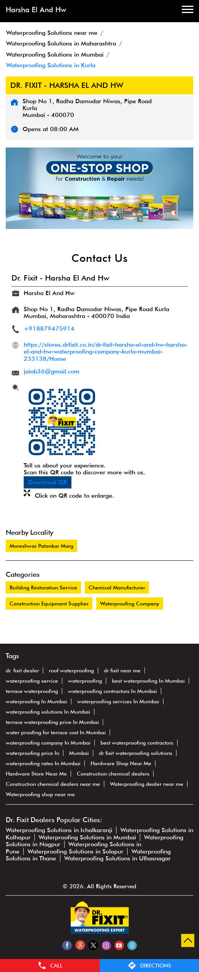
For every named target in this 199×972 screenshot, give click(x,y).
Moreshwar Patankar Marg (41, 546)
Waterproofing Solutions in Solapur (75, 851)
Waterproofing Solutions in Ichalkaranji (59, 830)
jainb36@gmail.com (51, 371)
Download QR (47, 482)
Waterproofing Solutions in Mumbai (87, 837)
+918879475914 (49, 328)
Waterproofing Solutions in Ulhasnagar (117, 858)
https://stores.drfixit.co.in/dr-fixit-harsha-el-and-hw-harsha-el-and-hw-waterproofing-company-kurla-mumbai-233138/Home (105, 351)
